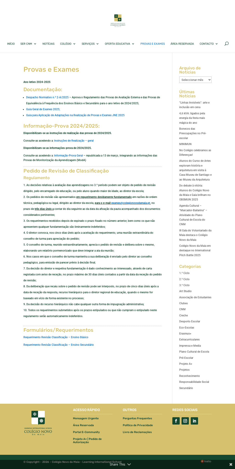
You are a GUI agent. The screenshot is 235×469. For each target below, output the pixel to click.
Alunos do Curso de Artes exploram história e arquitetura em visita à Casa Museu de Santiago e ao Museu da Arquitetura (195, 170)
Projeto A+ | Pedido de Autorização (87, 440)
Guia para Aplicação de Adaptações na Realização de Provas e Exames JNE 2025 (75, 115)
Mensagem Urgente (86, 418)
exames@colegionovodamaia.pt (130, 203)
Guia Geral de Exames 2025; (43, 109)
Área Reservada (182, 43)
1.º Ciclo (184, 273)
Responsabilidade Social (194, 382)
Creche (183, 315)
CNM (182, 309)
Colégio (65, 43)
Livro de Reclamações (137, 432)
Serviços (88, 43)
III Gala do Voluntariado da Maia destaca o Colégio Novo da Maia (195, 235)
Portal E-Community (86, 432)
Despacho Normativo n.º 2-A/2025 (47, 97)
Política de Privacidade (138, 425)
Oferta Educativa (117, 43)
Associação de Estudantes (195, 297)
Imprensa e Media (190, 345)
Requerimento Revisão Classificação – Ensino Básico (55, 337)
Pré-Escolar (186, 357)
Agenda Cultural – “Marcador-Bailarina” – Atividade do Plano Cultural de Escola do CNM (193, 215)
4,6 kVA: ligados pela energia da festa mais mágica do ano (192, 118)
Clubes (183, 303)
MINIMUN (185, 144)
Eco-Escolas (186, 327)
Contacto (207, 43)
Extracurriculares (189, 339)
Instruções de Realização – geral (74, 140)
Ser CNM (26, 43)
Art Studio (185, 291)
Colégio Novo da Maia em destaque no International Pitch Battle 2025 (195, 250)
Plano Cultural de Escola (194, 351)
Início (11, 43)
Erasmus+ (185, 333)
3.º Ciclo (184, 285)
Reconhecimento (189, 376)
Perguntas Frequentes (137, 418)
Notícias (48, 43)
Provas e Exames (152, 43)
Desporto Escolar (189, 321)
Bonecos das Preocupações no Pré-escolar (192, 133)
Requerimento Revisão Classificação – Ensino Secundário (58, 344)
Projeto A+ (185, 363)
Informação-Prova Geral (68, 155)
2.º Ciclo (184, 279)
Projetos (184, 369)
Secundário (186, 388)
